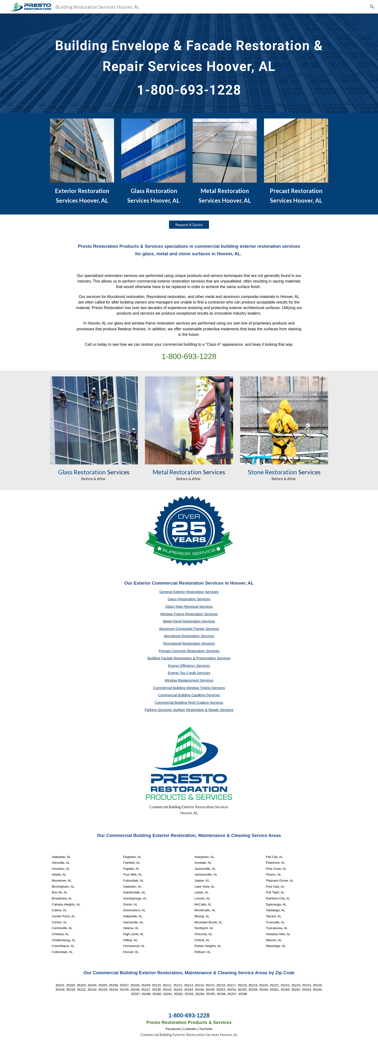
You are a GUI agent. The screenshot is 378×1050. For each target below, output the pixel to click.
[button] (372, 7)
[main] (189, 63)
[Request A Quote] (189, 224)
